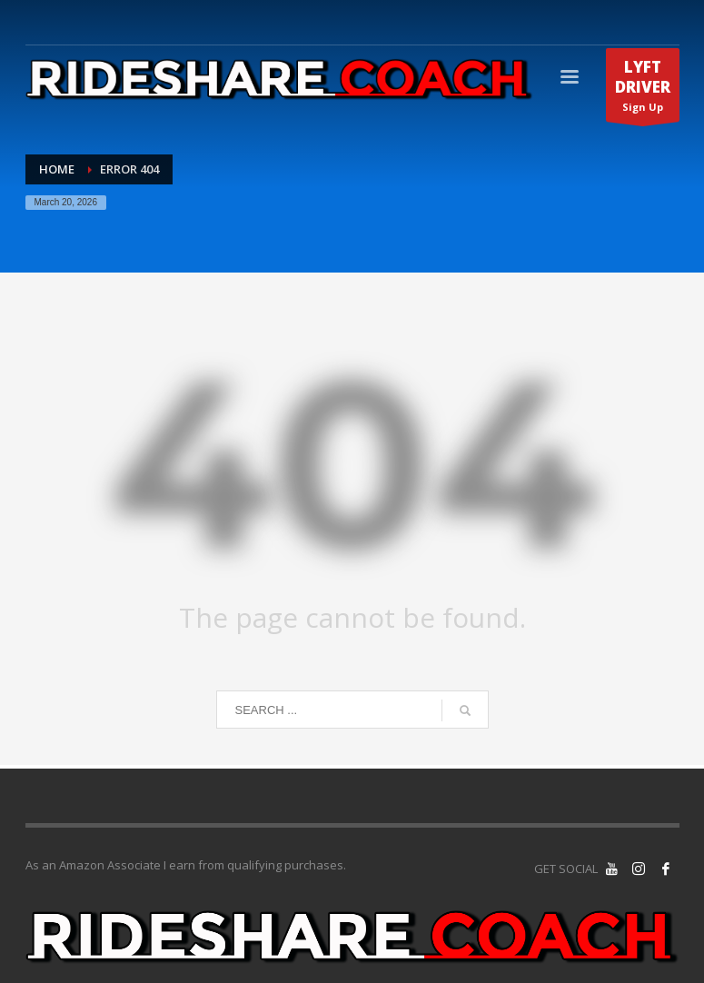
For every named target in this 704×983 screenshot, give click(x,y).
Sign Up (642, 89)
